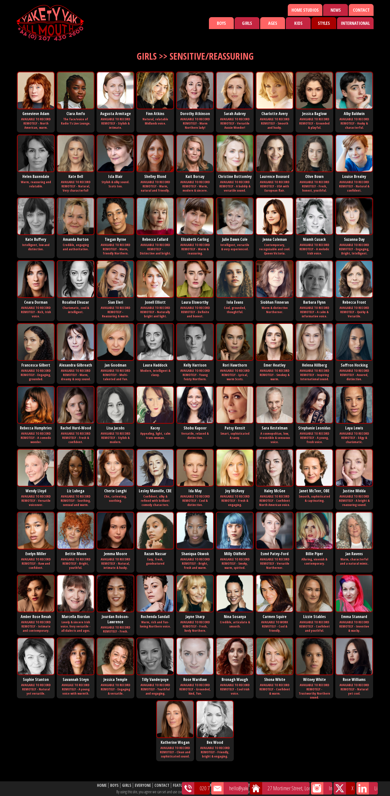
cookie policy (264, 792)
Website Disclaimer (276, 785)
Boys (221, 23)
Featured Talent (187, 785)
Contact (361, 10)
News (336, 10)
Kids (298, 23)
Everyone (143, 785)
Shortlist (227, 785)
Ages (272, 23)
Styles (324, 23)
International (355, 23)
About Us (247, 785)
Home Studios (305, 10)
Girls (247, 23)
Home (102, 785)
